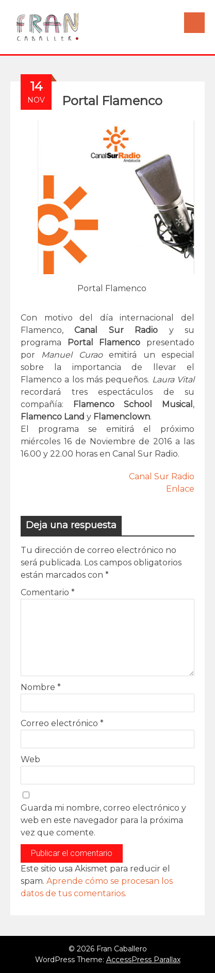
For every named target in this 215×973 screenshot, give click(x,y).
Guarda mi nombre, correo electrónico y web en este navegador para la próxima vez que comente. (103, 820)
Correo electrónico (62, 723)
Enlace (180, 489)
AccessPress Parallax (143, 959)
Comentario (48, 592)
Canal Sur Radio (161, 476)
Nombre (41, 687)
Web (30, 759)
